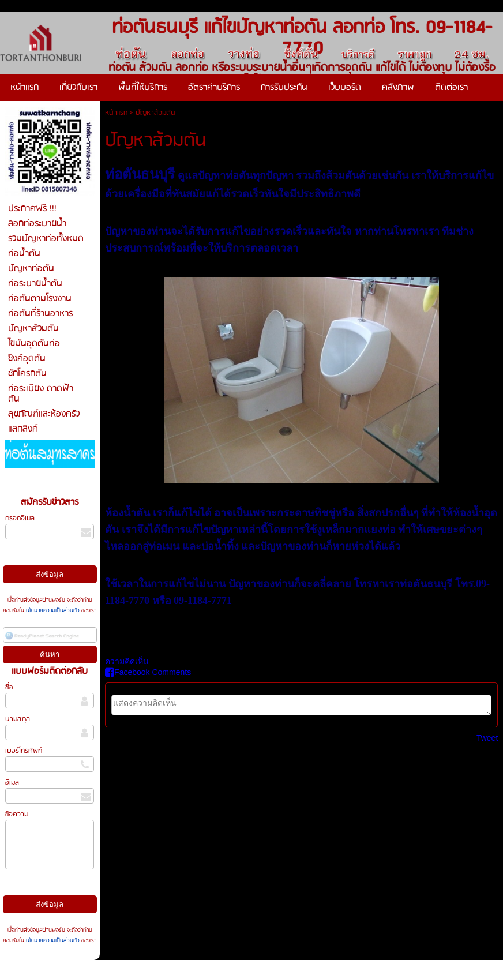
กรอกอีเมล (20, 518)
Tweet (487, 737)
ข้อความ (16, 814)
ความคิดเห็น (127, 661)
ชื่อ (9, 687)
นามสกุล (17, 719)
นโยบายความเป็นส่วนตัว (52, 610)
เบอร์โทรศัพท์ (23, 751)
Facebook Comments (148, 672)
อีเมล (12, 783)
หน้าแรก (116, 113)
